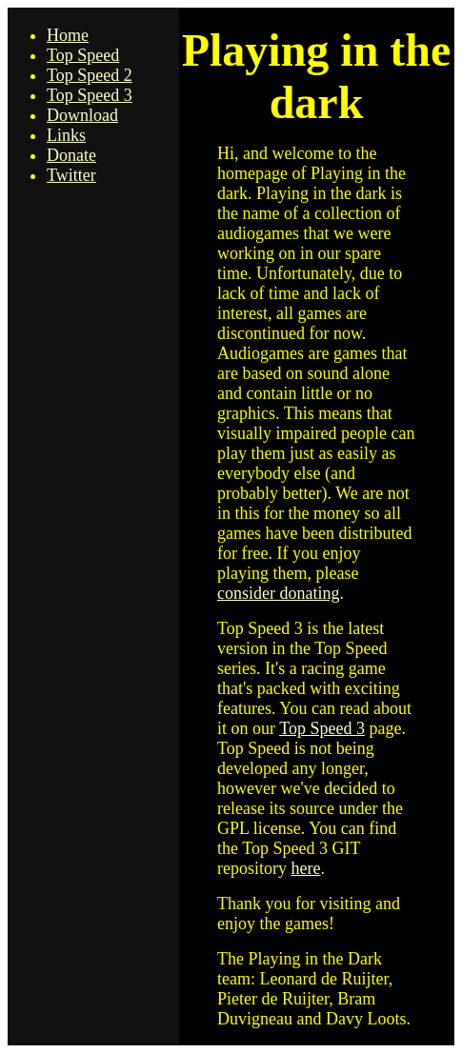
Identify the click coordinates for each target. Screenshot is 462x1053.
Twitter (71, 175)
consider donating (278, 593)
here (305, 868)
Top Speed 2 (89, 75)
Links (66, 135)
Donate (71, 155)
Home (68, 35)
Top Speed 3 (89, 95)
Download (82, 115)
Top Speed (83, 55)
